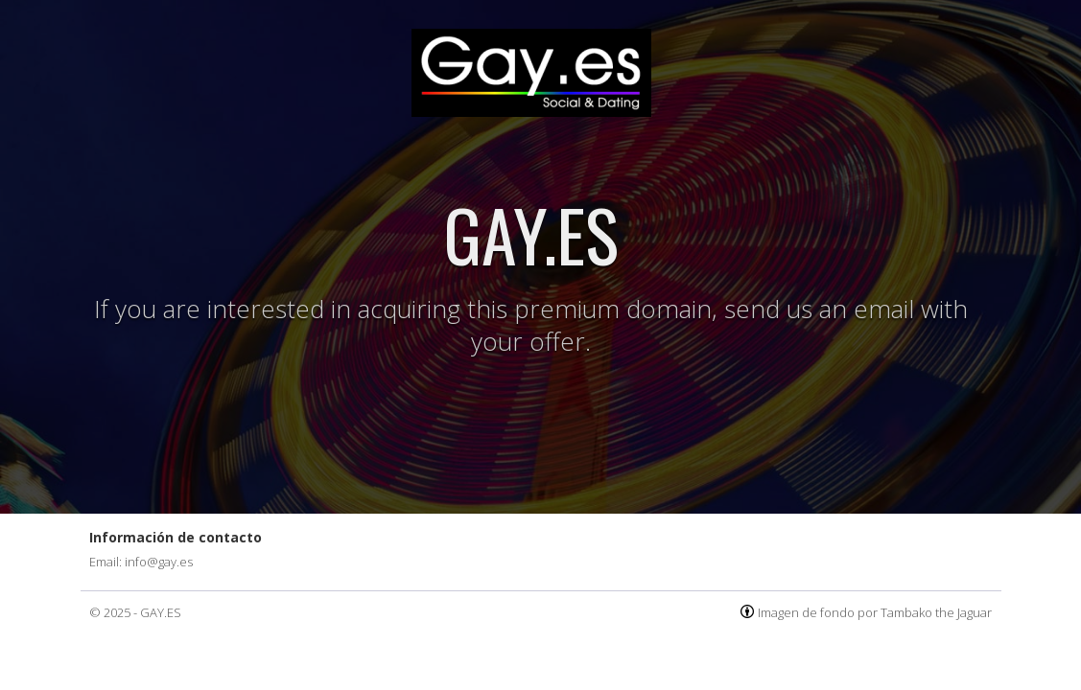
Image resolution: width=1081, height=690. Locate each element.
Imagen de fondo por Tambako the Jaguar (875, 612)
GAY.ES (160, 612)
